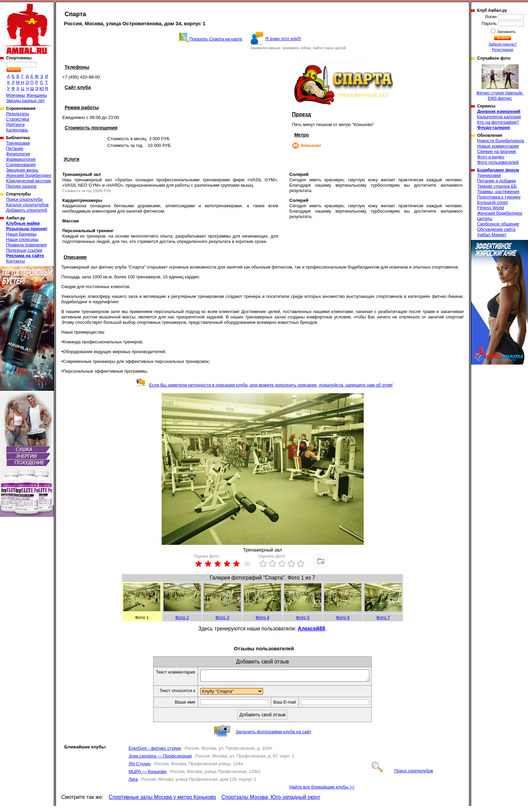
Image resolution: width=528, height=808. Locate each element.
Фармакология (20, 159)
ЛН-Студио (140, 765)
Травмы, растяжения (498, 191)
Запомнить (506, 32)
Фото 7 (383, 617)
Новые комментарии (498, 146)
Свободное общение (498, 223)
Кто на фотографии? (498, 122)
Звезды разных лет (25, 100)
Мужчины (15, 95)
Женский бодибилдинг (29, 175)
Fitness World (490, 207)
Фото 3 (222, 617)
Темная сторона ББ (497, 186)
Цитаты (484, 218)
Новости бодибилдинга (500, 140)
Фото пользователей (498, 162)
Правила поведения (26, 244)
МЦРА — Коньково (148, 773)
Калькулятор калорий (499, 116)
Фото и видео (490, 156)
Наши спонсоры (22, 239)
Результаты (17, 113)
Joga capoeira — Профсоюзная (160, 757)
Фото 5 (302, 617)
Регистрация (502, 50)
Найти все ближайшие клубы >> (322, 788)
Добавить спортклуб (26, 210)
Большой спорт (492, 202)
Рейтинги (15, 124)
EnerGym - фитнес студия (155, 750)
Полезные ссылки (24, 250)
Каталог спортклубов (27, 204)
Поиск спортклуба (24, 199)
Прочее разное (21, 186)
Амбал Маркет (491, 234)
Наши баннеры (21, 234)
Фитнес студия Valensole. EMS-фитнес (500, 82)
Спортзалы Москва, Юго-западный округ (271, 799)
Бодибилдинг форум (498, 170)
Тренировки (18, 143)
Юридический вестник (28, 180)
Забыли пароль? (503, 44)
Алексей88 (311, 628)
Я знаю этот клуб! (283, 38)
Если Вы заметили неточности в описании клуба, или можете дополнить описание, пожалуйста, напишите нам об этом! (264, 384)
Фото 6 (343, 617)
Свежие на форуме (496, 151)
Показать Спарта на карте (215, 38)
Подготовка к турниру (499, 196)
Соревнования (21, 164)
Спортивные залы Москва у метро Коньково (162, 799)
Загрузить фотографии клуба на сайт (273, 733)
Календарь (17, 129)
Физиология (18, 153)
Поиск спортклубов (402, 772)
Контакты (15, 260)
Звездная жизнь (22, 170)
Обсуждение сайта (496, 229)
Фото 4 (262, 617)
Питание (14, 148)
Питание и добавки (496, 180)
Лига (133, 781)
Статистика (17, 119)
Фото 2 (182, 617)
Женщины (36, 95)
